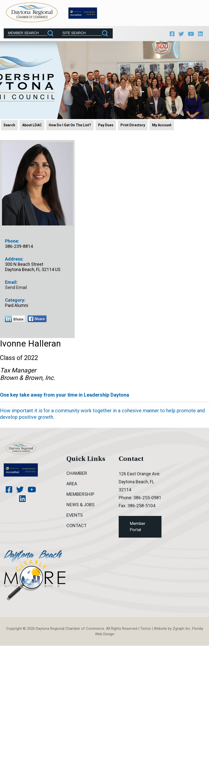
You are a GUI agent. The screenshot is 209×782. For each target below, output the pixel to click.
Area (71, 483)
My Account (161, 125)
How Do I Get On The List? (70, 125)
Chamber (76, 472)
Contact (76, 525)
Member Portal (137, 526)
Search (9, 125)
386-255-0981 (147, 497)
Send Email (16, 286)
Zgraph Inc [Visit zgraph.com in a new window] (181, 628)
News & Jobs (80, 504)
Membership (80, 493)
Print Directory (132, 125)
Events (74, 514)
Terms (145, 628)
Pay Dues (105, 125)
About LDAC (32, 125)
